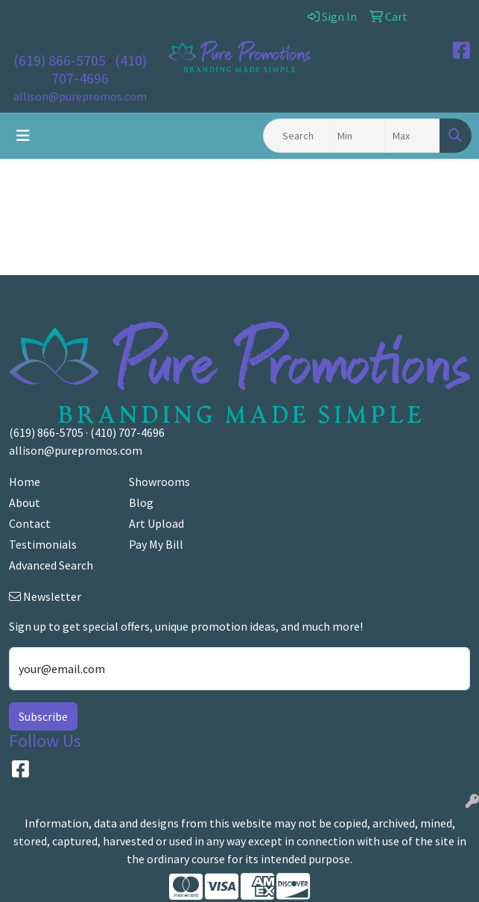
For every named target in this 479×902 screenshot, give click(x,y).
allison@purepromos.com (80, 96)
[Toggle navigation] (23, 135)
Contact (30, 523)
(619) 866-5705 (59, 60)
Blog (141, 502)
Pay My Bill (156, 544)
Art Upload (156, 523)
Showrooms (159, 481)
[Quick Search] (296, 136)
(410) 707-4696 (99, 69)
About (24, 502)
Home (24, 481)
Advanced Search (51, 565)
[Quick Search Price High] (412, 136)
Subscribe (43, 716)
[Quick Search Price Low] (357, 136)
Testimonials (43, 544)
